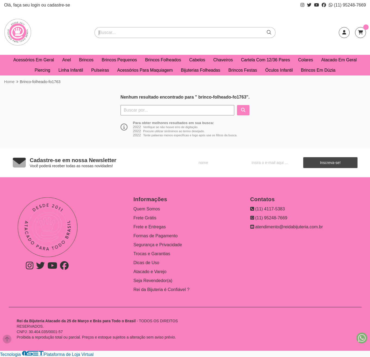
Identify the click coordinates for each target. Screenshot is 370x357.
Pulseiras (100, 70)
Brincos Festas (242, 70)
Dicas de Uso (146, 262)
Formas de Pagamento (156, 235)
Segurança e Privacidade (158, 244)
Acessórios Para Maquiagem (145, 70)
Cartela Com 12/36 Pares (265, 60)
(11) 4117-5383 (267, 209)
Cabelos (197, 60)
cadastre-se (58, 5)
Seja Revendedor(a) (153, 280)
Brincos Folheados (163, 60)
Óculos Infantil (279, 70)
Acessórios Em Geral (33, 60)
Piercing (42, 70)
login (36, 5)
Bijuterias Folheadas (200, 70)
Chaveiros (223, 60)
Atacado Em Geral (339, 60)
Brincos (86, 60)
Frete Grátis (145, 218)
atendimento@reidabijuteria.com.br (286, 227)
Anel (66, 60)
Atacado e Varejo (150, 271)
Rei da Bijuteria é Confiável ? (161, 289)
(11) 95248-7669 (347, 5)
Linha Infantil (70, 70)
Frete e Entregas (150, 227)
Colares (305, 60)
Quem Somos (147, 209)
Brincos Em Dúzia (318, 70)
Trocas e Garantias (152, 253)
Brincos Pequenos (119, 60)
